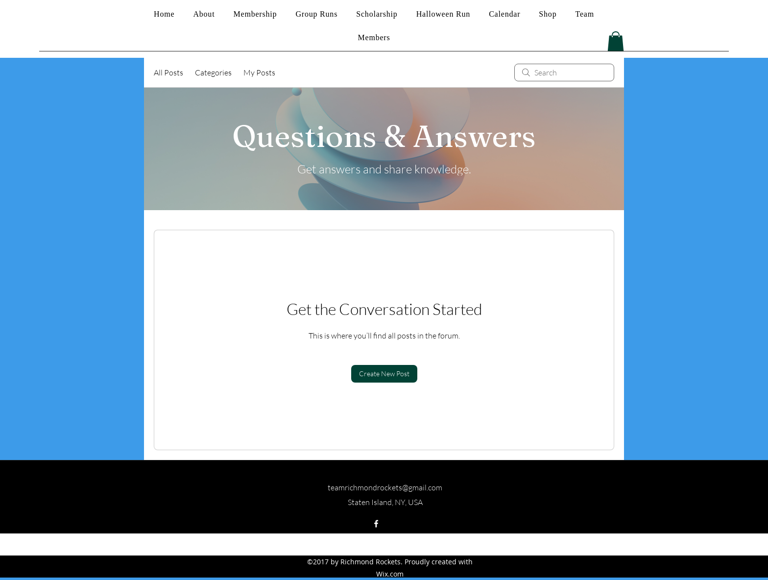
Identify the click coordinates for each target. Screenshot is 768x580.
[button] (615, 41)
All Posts (168, 72)
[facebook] (376, 524)
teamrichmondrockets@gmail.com (385, 487)
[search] (564, 72)
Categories (213, 72)
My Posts (259, 72)
